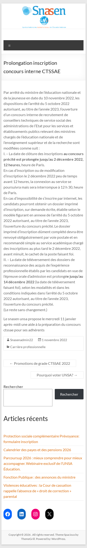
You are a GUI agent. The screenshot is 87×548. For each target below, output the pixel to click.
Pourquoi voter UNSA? (57, 375)
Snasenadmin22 (21, 340)
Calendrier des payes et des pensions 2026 (37, 449)
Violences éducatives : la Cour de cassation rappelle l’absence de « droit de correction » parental (37, 491)
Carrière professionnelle (27, 347)
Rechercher (13, 386)
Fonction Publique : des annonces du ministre (39, 477)
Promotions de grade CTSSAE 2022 (40, 363)
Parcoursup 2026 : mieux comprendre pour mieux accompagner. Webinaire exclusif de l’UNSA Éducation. (42, 463)
